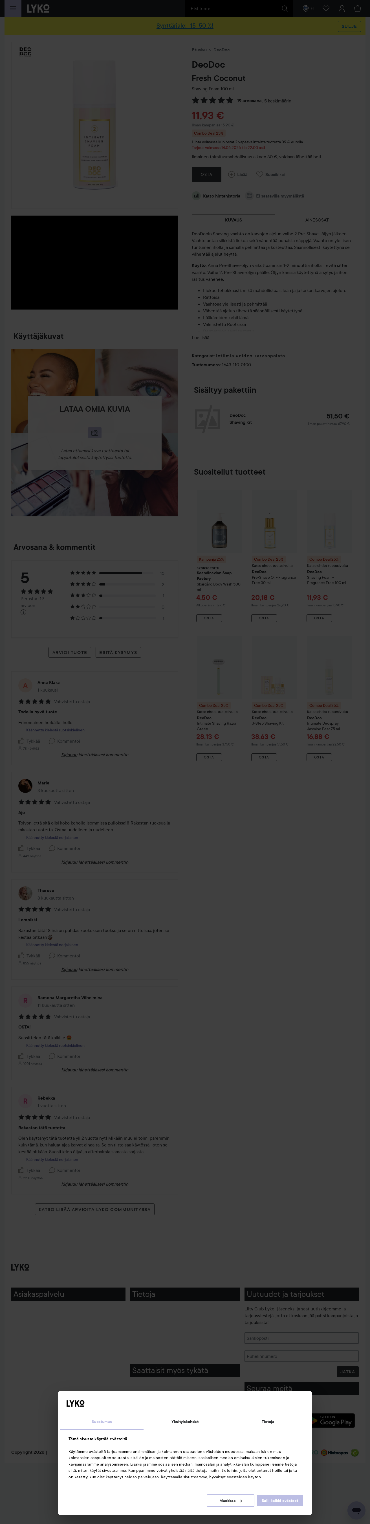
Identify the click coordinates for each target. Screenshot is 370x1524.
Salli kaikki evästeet (280, 1500)
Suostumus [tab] (102, 1421)
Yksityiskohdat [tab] (184, 1421)
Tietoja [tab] (268, 1421)
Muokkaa (230, 1500)
